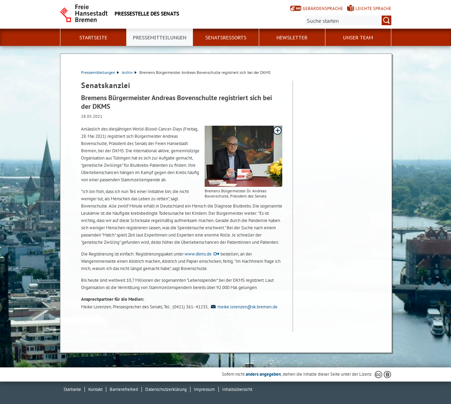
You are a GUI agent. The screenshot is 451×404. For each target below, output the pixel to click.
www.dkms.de (198, 254)
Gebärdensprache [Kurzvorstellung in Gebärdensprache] (323, 8)
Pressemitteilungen (100, 72)
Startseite (93, 38)
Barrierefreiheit (124, 389)
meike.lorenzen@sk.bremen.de (243, 307)
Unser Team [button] (358, 38)
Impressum (204, 389)
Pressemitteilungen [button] (159, 38)
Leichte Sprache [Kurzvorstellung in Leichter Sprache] (373, 8)
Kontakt (95, 389)
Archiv (129, 72)
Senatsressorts (225, 38)
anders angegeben (263, 374)
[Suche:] (348, 20)
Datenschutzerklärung (166, 389)
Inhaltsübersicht (237, 389)
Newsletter (291, 38)
